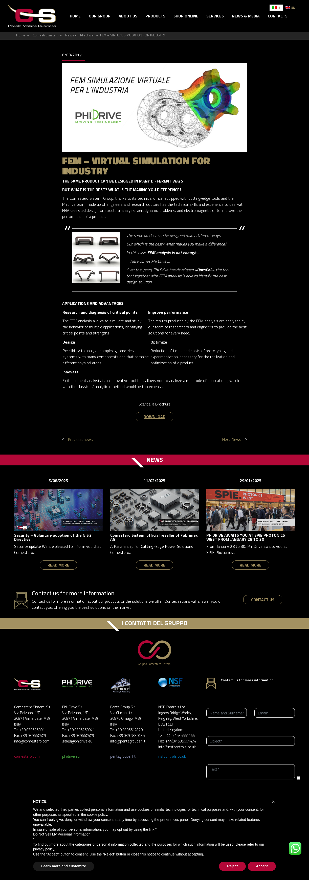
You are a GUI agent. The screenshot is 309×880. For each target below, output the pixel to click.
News (69, 35)
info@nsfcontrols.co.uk (177, 747)
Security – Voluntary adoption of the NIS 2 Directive (53, 537)
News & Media (246, 16)
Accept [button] (262, 866)
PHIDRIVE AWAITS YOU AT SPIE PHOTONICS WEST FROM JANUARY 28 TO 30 (245, 537)
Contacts (278, 16)
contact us (262, 600)
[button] (273, 802)
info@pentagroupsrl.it (127, 741)
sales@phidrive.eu (77, 741)
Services (215, 16)
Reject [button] (232, 866)
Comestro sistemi (46, 35)
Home (75, 16)
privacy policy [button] (43, 849)
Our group (100, 16)
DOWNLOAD (154, 417)
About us (128, 16)
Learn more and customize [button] (63, 866)
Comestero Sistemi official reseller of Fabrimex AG (154, 537)
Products (155, 16)
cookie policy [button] (97, 815)
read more (58, 565)
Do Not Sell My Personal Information (61, 834)
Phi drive (87, 35)
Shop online (185, 16)
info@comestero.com (32, 741)
